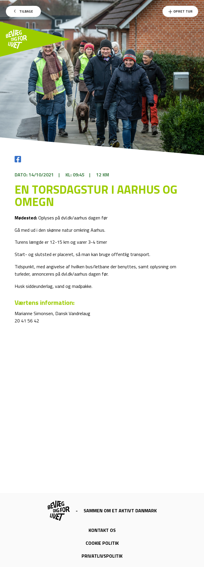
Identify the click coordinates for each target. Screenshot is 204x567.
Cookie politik (102, 543)
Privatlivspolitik (102, 555)
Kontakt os (102, 530)
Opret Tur (180, 11)
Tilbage (23, 11)
